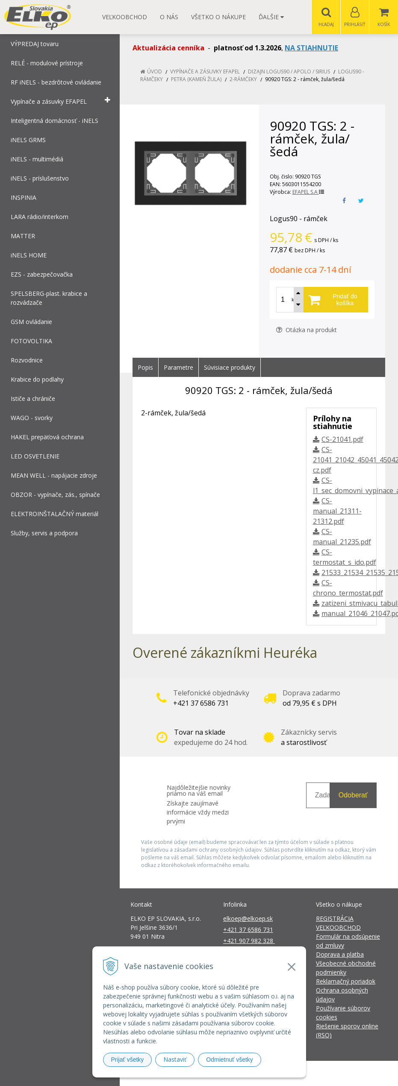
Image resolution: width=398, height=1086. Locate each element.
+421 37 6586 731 (248, 930)
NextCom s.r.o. (353, 1073)
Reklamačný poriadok (345, 982)
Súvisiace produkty (229, 368)
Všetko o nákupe (218, 17)
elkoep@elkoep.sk (248, 919)
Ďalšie (271, 17)
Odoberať (353, 795)
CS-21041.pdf (342, 439)
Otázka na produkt (306, 330)
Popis (145, 368)
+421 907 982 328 (249, 941)
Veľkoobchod (124, 17)
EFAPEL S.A (308, 192)
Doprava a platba (340, 955)
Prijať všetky (127, 1059)
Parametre (178, 368)
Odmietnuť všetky (229, 1059)
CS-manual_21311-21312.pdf (337, 511)
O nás (169, 17)
